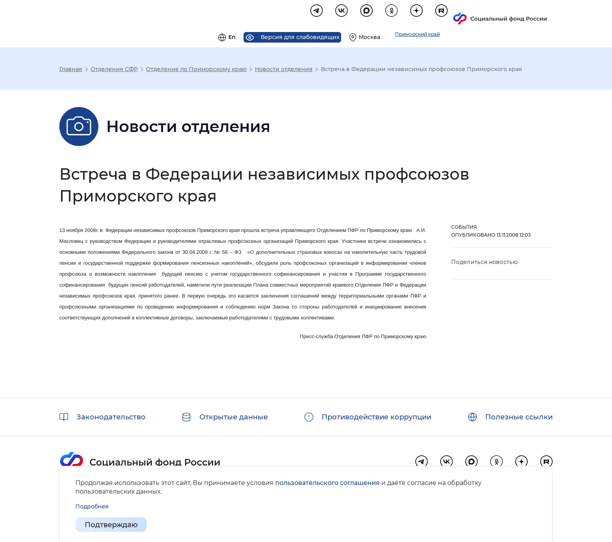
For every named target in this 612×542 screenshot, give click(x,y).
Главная (70, 70)
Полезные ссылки (519, 417)
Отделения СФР (114, 70)
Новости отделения (284, 70)
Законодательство (111, 417)
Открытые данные (233, 417)
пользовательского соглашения (327, 483)
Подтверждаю (111, 525)
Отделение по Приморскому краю (196, 70)
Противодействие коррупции (376, 417)
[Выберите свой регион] (463, 14)
